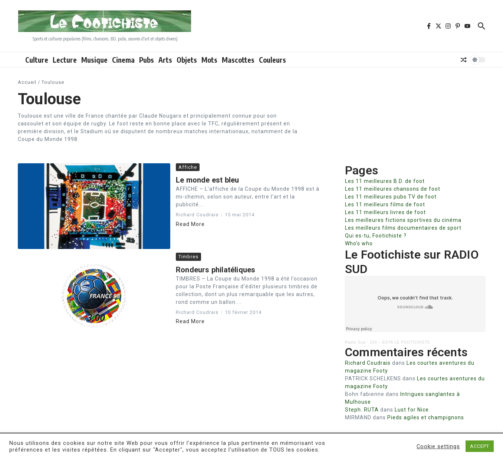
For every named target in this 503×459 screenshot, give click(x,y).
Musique (94, 59)
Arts (165, 59)
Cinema (123, 59)
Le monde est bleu (207, 180)
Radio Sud (355, 342)
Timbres (188, 256)
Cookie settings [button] (438, 446)
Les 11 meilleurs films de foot (385, 204)
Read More (190, 224)
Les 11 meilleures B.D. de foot (385, 181)
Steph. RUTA (362, 410)
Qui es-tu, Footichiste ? (376, 236)
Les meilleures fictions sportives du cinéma (403, 220)
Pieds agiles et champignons (425, 417)
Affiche (187, 167)
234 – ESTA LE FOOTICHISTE (400, 342)
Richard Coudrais (368, 363)
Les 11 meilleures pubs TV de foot (391, 197)
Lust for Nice (412, 410)
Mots (209, 59)
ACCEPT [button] (479, 446)
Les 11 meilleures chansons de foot (392, 189)
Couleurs (272, 59)
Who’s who (359, 243)
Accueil (27, 82)
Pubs (146, 59)
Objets (187, 59)
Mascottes (238, 59)
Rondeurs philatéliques (215, 269)
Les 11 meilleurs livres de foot (385, 212)
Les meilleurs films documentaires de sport (403, 228)
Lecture (65, 59)
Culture (36, 59)
